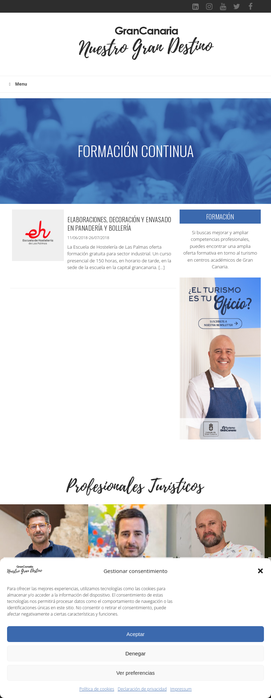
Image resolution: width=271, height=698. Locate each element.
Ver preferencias (135, 673)
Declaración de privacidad (142, 689)
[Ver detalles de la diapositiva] (44, 548)
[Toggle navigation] (67, 48)
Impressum (181, 689)
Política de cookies (96, 689)
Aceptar (135, 634)
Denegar (135, 653)
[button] (260, 570)
